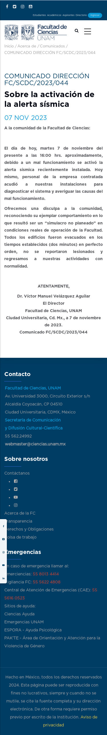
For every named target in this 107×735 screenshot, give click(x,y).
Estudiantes (39, 15)
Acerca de (26, 46)
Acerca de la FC (19, 513)
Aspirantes (68, 15)
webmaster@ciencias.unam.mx (35, 444)
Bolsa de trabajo (20, 537)
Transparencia (18, 521)
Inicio (9, 46)
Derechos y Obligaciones (29, 529)
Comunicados (52, 46)
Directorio (81, 15)
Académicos (54, 15)
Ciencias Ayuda (19, 614)
